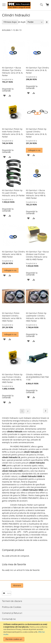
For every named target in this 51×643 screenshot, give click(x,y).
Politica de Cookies (11, 607)
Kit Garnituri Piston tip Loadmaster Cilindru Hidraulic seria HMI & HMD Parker (36, 317)
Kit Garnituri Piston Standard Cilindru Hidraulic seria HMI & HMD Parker (11, 317)
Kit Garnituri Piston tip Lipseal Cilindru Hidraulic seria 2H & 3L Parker (36, 133)
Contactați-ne (9, 618)
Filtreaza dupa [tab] (10, 22)
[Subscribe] (17, 585)
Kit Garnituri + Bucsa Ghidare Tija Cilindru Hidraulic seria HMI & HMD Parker (35, 194)
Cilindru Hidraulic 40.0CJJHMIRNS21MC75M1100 (37, 377)
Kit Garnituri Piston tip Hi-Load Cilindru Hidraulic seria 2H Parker (13, 193)
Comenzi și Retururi (12, 613)
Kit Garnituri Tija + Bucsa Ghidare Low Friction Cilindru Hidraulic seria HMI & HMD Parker (37, 255)
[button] (4, 95)
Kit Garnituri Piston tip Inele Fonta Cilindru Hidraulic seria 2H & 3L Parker (12, 133)
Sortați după (19, 22)
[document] (25, 632)
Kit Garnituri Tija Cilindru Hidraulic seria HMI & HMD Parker (13, 254)
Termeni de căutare (12, 601)
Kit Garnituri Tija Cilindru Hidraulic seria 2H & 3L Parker (37, 70)
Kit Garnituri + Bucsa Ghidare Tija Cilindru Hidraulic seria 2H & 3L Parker (12, 71)
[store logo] (19, 5)
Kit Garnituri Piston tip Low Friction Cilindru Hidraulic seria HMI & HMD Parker (12, 378)
